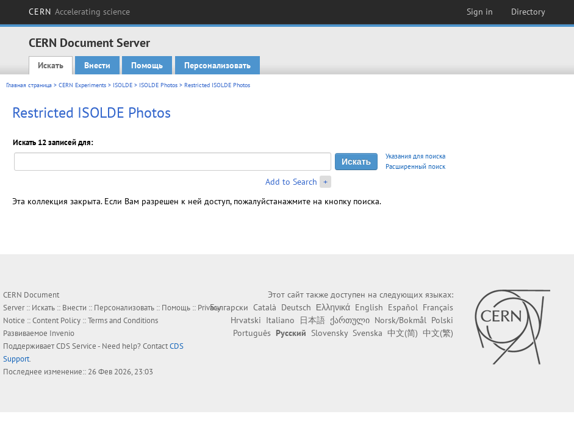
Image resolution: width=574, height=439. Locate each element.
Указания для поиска (415, 156)
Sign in (480, 11)
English (369, 307)
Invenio (61, 333)
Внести (97, 65)
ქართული (350, 320)
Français (438, 307)
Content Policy (56, 320)
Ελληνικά (333, 307)
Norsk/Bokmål (400, 320)
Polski (442, 320)
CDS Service (76, 346)
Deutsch (296, 307)
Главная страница (29, 85)
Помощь (147, 65)
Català (264, 307)
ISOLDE (122, 85)
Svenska (367, 332)
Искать (50, 65)
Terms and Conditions (123, 320)
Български (229, 307)
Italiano (280, 320)
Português (252, 332)
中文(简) (402, 332)
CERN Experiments (82, 85)
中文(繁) (438, 332)
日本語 (312, 320)
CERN (79, 11)
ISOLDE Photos (158, 85)
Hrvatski (246, 320)
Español (403, 307)
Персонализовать (217, 65)
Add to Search (291, 181)
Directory (528, 11)
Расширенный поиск (415, 166)
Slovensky (329, 332)
